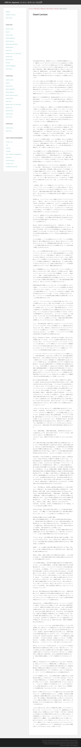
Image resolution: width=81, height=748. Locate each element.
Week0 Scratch (9, 29)
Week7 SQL (9, 51)
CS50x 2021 (36, 9)
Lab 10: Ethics (49, 9)
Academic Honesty (10, 15)
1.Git (7, 146)
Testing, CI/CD (9, 164)
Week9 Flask (9, 57)
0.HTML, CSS (9, 143)
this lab (56, 9)
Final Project (9, 19)
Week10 (43, 9)
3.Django (8, 152)
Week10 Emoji (9, 111)
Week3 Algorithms (10, 39)
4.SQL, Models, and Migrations (14, 155)
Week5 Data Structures (12, 45)
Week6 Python (9, 48)
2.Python (8, 149)
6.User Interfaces (10, 161)
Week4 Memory (10, 42)
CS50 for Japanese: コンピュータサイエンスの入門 (23, 3)
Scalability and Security (11, 167)
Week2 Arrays (9, 36)
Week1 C (8, 33)
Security (8, 63)
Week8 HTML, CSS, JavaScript (13, 54)
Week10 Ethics (9, 60)
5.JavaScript (9, 158)
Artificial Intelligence (11, 66)
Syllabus (8, 12)
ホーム (30, 9)
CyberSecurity (9, 114)
